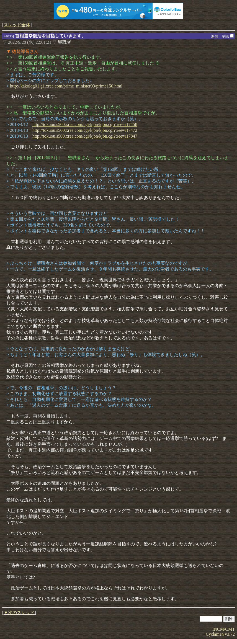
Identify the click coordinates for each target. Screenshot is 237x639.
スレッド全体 (17, 24)
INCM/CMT (223, 629)
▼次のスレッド (19, 612)
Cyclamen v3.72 (220, 634)
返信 (214, 36)
